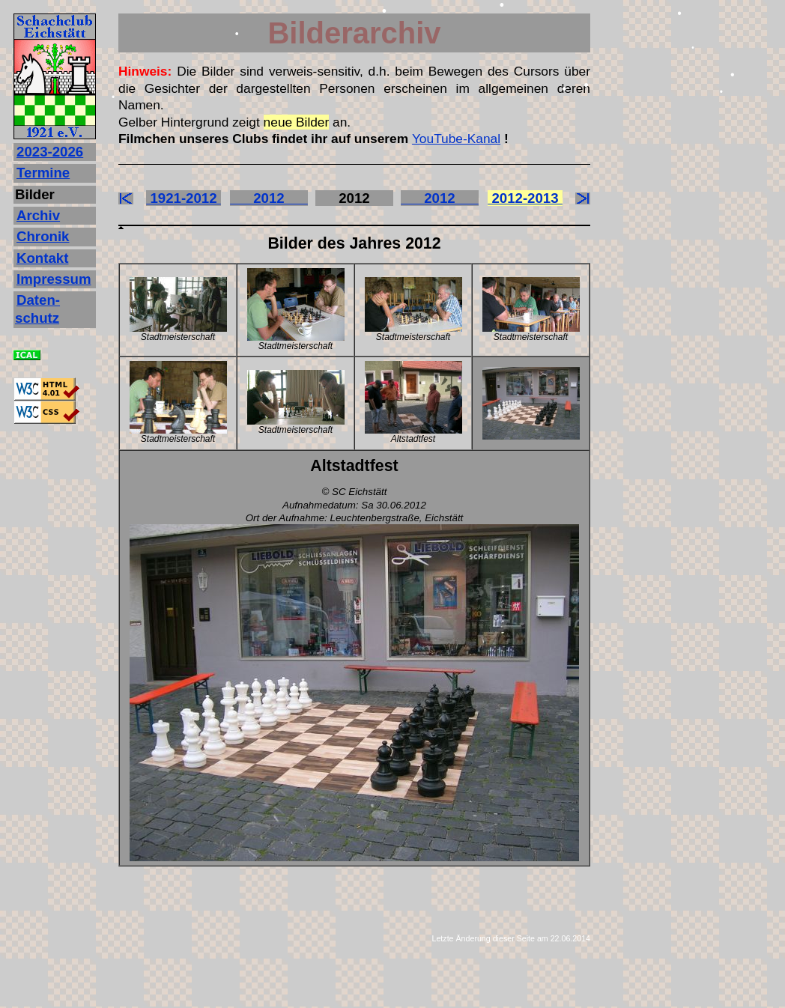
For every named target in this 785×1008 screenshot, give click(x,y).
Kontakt (42, 258)
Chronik (42, 236)
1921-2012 (183, 198)
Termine (43, 172)
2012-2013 (525, 198)
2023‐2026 (49, 152)
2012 (269, 198)
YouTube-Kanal (456, 138)
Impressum (53, 279)
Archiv (38, 215)
